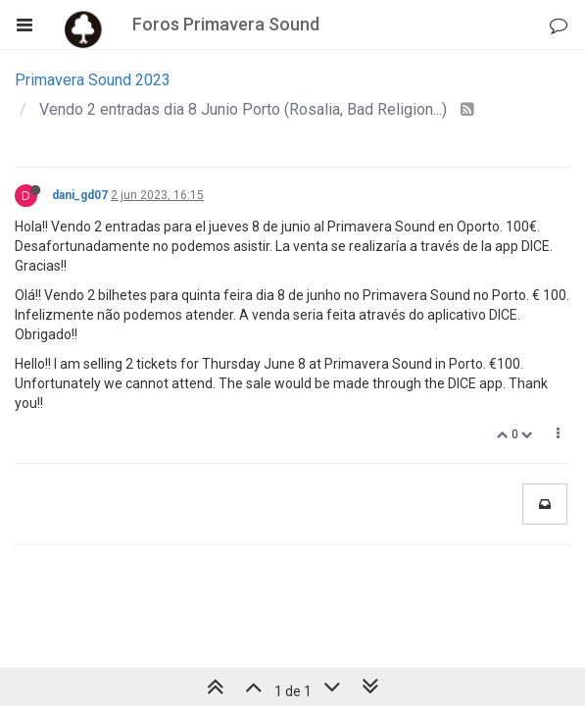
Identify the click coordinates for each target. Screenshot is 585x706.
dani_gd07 (80, 195)
